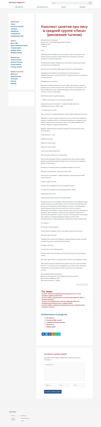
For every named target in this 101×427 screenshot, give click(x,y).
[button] (43, 334)
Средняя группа (51, 327)
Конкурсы (83, 7)
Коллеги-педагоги (17, 2)
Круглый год (50, 324)
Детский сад (19, 7)
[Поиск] (90, 3)
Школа (64, 7)
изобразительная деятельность (56, 322)
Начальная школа (42, 7)
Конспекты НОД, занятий (54, 320)
